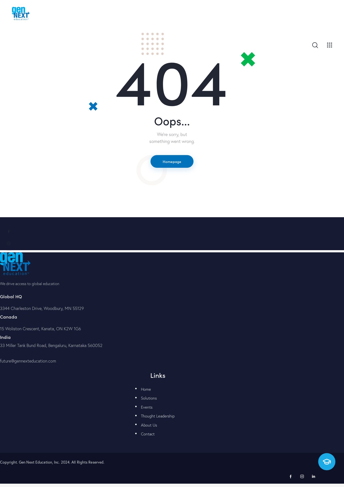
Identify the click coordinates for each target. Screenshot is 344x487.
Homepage (172, 161)
